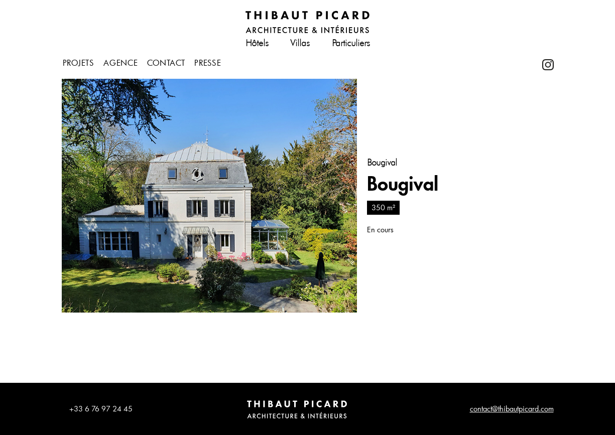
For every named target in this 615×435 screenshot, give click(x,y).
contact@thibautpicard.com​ (512, 408)
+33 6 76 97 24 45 (101, 408)
